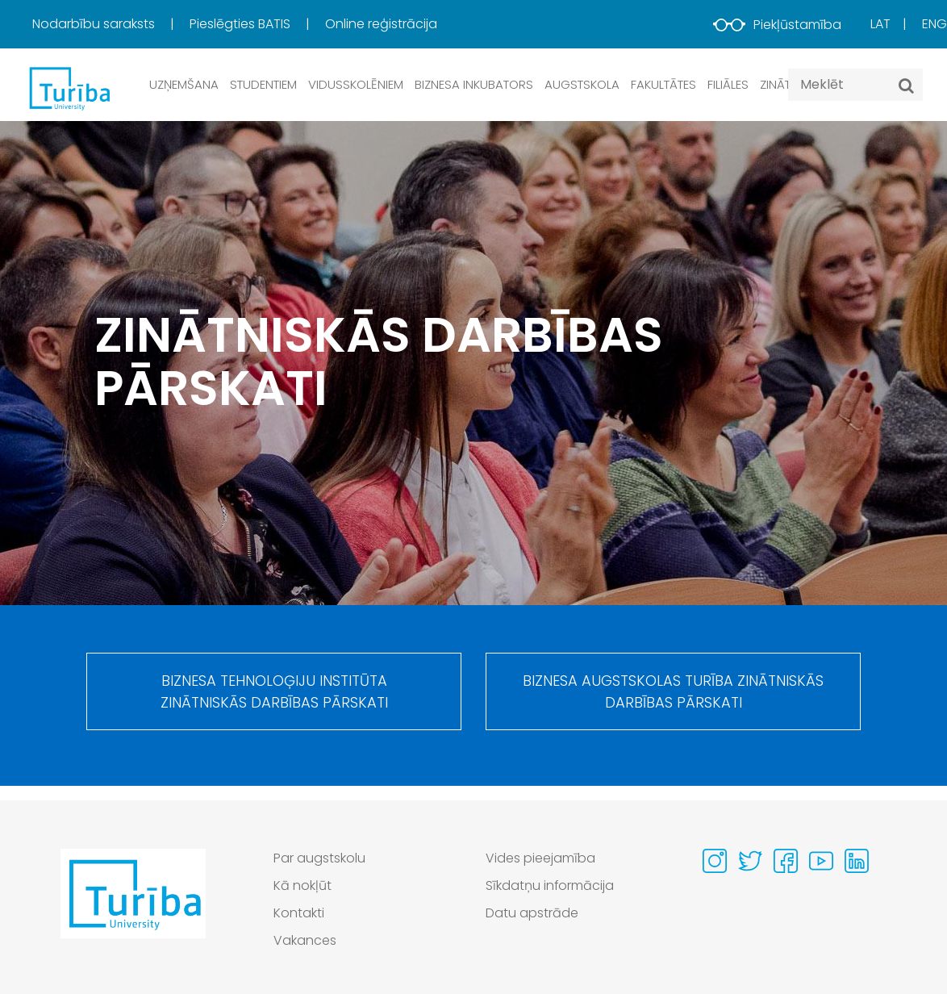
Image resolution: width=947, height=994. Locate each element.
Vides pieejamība (540, 858)
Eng (934, 24)
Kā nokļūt (302, 885)
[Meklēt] (906, 85)
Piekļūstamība (777, 24)
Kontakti (298, 913)
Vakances (304, 940)
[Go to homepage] (133, 903)
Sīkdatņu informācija (550, 885)
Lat (880, 24)
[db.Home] (68, 88)
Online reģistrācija (381, 24)
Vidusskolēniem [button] (355, 84)
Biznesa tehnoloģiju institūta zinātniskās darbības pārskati (274, 692)
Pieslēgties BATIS (242, 24)
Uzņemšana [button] (184, 84)
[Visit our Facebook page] (786, 861)
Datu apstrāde (532, 913)
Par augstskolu (319, 858)
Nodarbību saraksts (95, 24)
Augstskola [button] (582, 84)
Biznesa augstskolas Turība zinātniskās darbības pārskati (673, 692)
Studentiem (263, 84)
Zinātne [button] (782, 84)
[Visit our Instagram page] (715, 861)
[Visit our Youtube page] (821, 861)
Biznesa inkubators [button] (474, 84)
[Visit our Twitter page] (750, 861)
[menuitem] (109, 24)
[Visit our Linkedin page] (857, 861)
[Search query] (855, 85)
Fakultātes (663, 84)
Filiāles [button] (728, 84)
